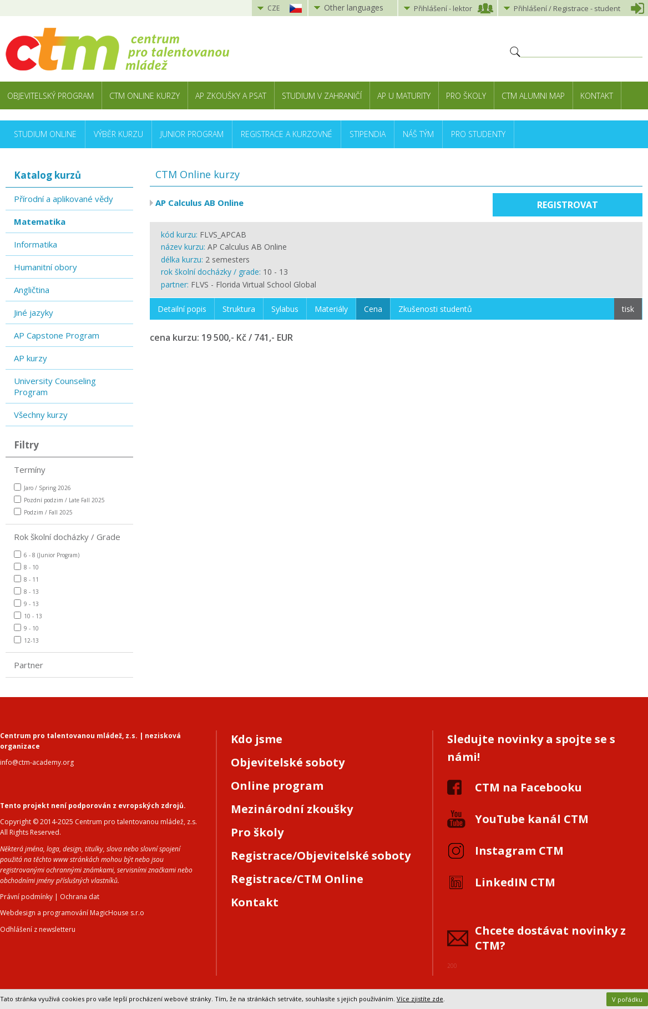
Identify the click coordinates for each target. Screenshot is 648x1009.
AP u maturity (404, 95)
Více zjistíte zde (420, 999)
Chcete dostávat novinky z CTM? (550, 938)
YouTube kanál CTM (532, 818)
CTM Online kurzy (144, 95)
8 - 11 (26, 579)
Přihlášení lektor (443, 8)
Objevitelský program (50, 95)
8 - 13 (26, 591)
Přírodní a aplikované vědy (63, 198)
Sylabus (284, 309)
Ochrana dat (79, 896)
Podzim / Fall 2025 (43, 512)
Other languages (353, 7)
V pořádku (627, 999)
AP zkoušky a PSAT (230, 95)
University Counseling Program (55, 386)
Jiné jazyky (33, 312)
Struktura (238, 309)
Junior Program (192, 134)
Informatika (35, 244)
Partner (28, 664)
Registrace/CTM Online (297, 878)
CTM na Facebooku (528, 787)
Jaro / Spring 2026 (42, 487)
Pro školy (466, 95)
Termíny (29, 469)
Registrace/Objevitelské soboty (321, 855)
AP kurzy (30, 358)
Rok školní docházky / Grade (67, 536)
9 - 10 (26, 628)
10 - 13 (28, 616)
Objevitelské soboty (288, 762)
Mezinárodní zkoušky (292, 808)
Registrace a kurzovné (286, 134)
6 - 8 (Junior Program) (46, 555)
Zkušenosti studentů (435, 309)
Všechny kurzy (41, 414)
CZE (273, 8)
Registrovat (567, 205)
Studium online (45, 134)
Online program (277, 785)
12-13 (26, 640)
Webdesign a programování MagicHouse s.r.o (72, 912)
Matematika (39, 221)
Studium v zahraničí (322, 95)
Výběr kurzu (118, 134)
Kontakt (596, 95)
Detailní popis (182, 309)
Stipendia (368, 134)
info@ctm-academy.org (37, 762)
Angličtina (31, 289)
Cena (373, 309)
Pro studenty (478, 134)
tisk (628, 309)
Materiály (331, 309)
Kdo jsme (256, 738)
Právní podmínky (26, 896)
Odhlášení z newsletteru (37, 929)
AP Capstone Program (56, 335)
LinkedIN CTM (515, 882)
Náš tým (418, 134)
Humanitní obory (45, 267)
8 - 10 (26, 567)
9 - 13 (26, 603)
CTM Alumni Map (533, 95)
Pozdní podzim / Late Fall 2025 (59, 500)
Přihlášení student (567, 8)
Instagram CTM (519, 850)
